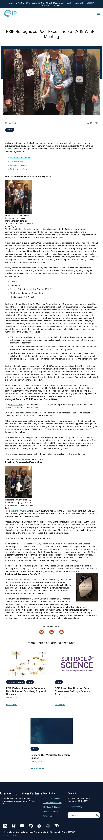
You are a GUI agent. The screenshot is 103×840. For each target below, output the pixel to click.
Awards (9, 130)
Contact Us (47, 816)
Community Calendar (51, 798)
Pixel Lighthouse (13, 835)
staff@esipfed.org (75, 806)
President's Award (18, 165)
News (30, 682)
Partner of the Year (18, 169)
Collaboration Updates (15, 682)
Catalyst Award (17, 161)
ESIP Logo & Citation (51, 807)
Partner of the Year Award (21, 579)
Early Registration (68, 3)
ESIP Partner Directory (52, 803)
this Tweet (20, 459)
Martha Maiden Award (20, 157)
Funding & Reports (50, 811)
